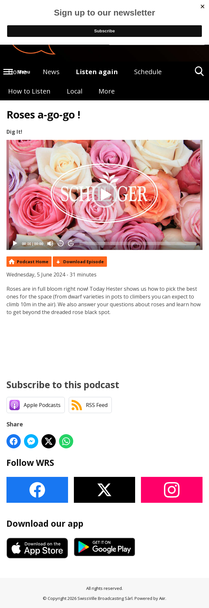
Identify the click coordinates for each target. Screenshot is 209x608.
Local (74, 91)
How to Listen (29, 91)
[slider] (137, 243)
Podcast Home (32, 262)
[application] (104, 195)
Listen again (97, 71)
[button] (105, 195)
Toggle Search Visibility (199, 73)
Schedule (148, 71)
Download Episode (83, 262)
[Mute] (50, 243)
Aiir (162, 598)
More (107, 91)
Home (17, 71)
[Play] (15, 243)
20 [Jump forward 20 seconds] (71, 243)
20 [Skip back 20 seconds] (60, 243)
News (51, 71)
